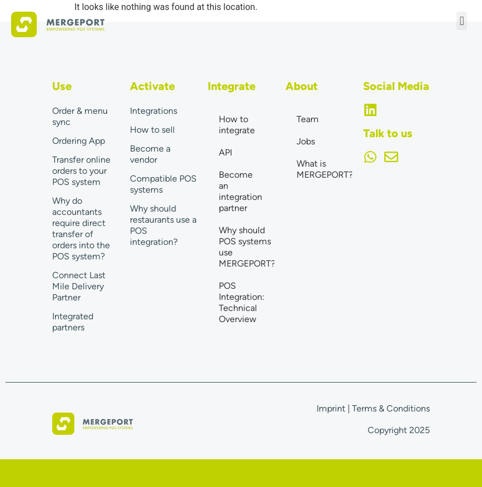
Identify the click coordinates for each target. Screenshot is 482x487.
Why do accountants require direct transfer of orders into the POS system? (81, 228)
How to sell (152, 129)
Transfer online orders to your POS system (81, 170)
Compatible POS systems (163, 184)
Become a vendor (150, 154)
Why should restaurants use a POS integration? (163, 225)
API (225, 152)
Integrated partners (72, 322)
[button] (461, 21)
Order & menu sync (80, 116)
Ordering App (78, 140)
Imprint (331, 408)
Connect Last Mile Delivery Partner (79, 286)
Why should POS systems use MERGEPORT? (246, 247)
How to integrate (237, 124)
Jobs (306, 141)
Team (308, 119)
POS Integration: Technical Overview (241, 302)
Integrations (153, 111)
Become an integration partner (240, 191)
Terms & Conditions (391, 408)
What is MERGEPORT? (324, 169)
